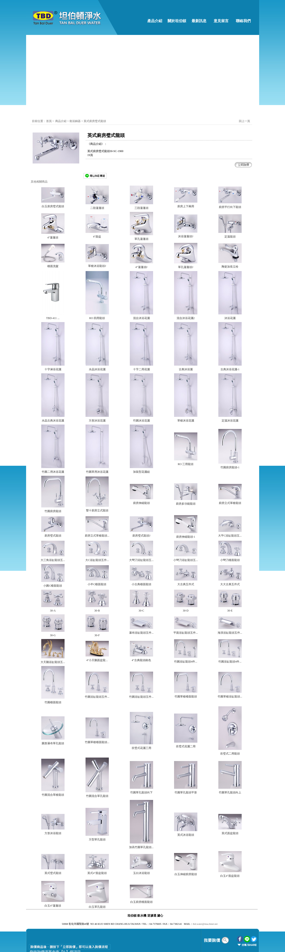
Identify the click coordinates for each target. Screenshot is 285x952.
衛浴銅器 (75, 121)
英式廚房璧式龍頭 (95, 121)
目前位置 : (38, 121)
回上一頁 (244, 121)
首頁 (49, 121)
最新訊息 (199, 21)
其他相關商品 (39, 181)
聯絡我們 (243, 21)
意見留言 (221, 21)
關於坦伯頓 (177, 21)
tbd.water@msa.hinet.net (205, 924)
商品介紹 (60, 121)
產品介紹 (154, 21)
